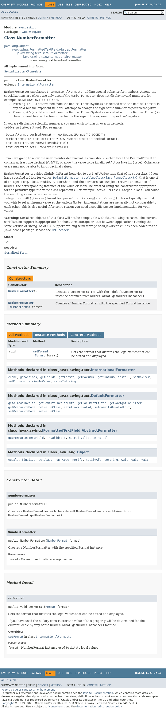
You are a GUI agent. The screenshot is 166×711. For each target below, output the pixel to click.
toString (111, 459)
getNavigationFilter (125, 403)
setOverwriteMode (21, 411)
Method (56, 17)
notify (77, 459)
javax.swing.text (31, 31)
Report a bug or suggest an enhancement (28, 689)
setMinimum (16, 381)
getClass (45, 459)
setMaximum (141, 377)
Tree (69, 4)
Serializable (14, 71)
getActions (28, 377)
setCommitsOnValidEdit (112, 407)
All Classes (9, 11)
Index (98, 4)
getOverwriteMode (21, 407)
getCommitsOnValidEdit (56, 403)
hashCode (62, 459)
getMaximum (85, 377)
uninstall (100, 437)
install (124, 377)
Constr (43, 17)
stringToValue (39, 381)
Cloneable (33, 71)
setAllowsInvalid (77, 407)
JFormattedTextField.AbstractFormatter (79, 430)
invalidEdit (56, 437)
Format (40, 355)
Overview (8, 4)
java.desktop (27, 27)
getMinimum (106, 377)
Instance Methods (50, 334)
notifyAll (93, 459)
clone (12, 377)
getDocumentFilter (91, 403)
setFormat (40, 351)
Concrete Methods (85, 334)
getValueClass (50, 407)
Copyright (7, 703)
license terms (56, 706)
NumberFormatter (21, 291)
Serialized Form (15, 252)
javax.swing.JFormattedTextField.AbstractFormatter (48, 49)
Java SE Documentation (98, 693)
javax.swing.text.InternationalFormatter (52, 56)
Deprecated (83, 4)
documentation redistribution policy (98, 706)
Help (107, 4)
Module (22, 4)
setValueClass (50, 411)
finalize (28, 459)
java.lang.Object (16, 46)
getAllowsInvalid (21, 403)
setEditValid (79, 437)
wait (124, 459)
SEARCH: (116, 12)
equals (13, 459)
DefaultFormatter (107, 396)
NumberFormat (20, 307)
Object (83, 452)
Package (36, 4)
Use (60, 4)
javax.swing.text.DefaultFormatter (42, 53)
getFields (47, 377)
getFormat (66, 377)
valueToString (65, 381)
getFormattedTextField (26, 437)
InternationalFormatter (36, 84)
